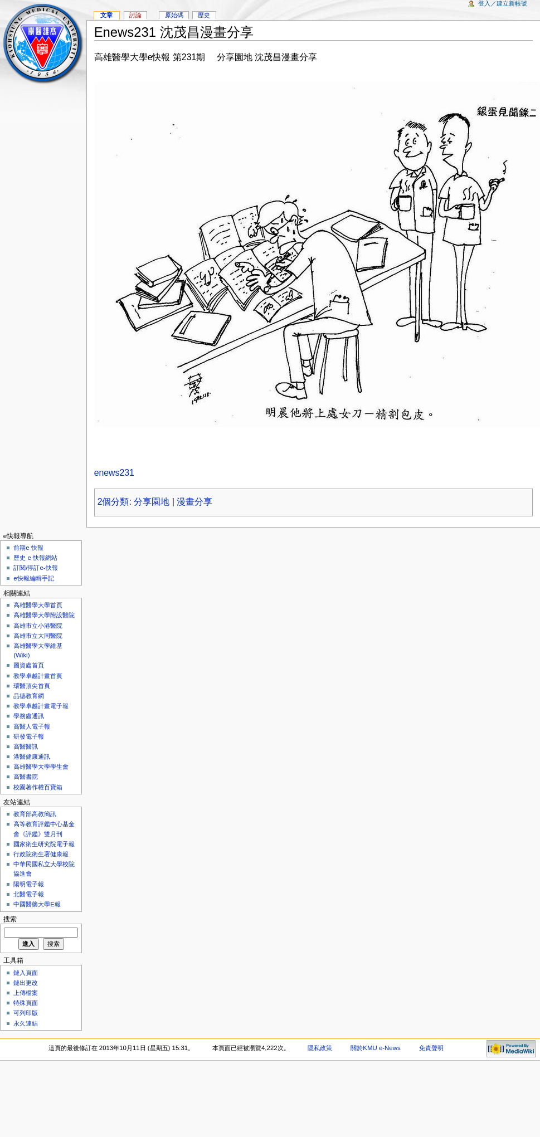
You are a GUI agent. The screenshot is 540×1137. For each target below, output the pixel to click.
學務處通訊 (28, 716)
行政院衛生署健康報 (41, 854)
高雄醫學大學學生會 (41, 766)
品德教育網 (28, 695)
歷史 (204, 15)
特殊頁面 (25, 1002)
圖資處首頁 (28, 665)
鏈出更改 (25, 982)
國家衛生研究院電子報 (44, 844)
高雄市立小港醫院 (37, 625)
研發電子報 (28, 736)
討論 (135, 15)
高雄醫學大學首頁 (37, 605)
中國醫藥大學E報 (37, 904)
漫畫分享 (194, 501)
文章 (106, 15)
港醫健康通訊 (31, 756)
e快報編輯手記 (33, 578)
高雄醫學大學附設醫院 (44, 615)
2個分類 (113, 501)
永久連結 (25, 1023)
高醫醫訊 (25, 746)
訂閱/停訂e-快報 (35, 567)
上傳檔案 (25, 992)
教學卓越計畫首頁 (37, 675)
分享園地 (151, 501)
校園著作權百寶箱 (37, 787)
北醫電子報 (28, 894)
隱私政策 (320, 1048)
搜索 (10, 919)
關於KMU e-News (375, 1048)
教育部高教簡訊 (34, 814)
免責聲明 (431, 1048)
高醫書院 (25, 776)
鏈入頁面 (25, 972)
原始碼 (174, 15)
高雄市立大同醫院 (37, 635)
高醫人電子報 (31, 726)
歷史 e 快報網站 (38, 557)
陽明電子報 (28, 884)
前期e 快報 (28, 547)
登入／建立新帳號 (502, 3)
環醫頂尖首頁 (31, 685)
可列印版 (25, 1012)
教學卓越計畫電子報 (41, 705)
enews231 (114, 472)
